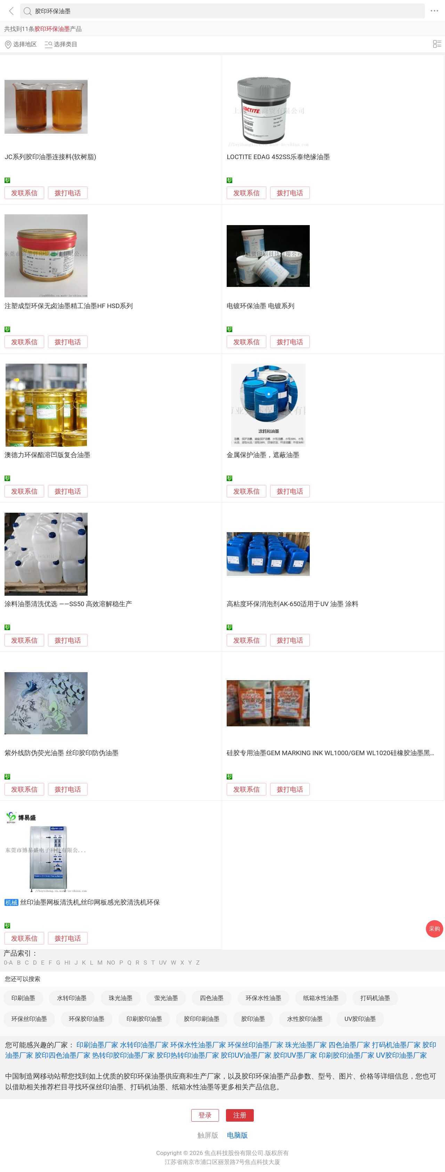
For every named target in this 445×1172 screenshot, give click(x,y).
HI (67, 963)
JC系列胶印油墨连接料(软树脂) (50, 157)
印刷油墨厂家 (97, 1045)
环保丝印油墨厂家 (255, 1045)
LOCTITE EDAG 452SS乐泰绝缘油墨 (278, 157)
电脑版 (237, 1135)
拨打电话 (68, 193)
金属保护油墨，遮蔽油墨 (263, 455)
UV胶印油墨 (360, 1018)
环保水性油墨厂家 (198, 1045)
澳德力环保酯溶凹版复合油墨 (47, 455)
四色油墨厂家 (349, 1045)
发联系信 (24, 193)
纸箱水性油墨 (321, 997)
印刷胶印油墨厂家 (346, 1055)
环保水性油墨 (263, 997)
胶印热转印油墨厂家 (187, 1055)
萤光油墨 (166, 997)
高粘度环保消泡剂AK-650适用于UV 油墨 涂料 (292, 604)
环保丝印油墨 (29, 1018)
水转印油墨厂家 (144, 1045)
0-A (8, 963)
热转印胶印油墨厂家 (123, 1055)
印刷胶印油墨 (144, 1018)
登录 (205, 1115)
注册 (239, 1115)
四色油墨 (212, 997)
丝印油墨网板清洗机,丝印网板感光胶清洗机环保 (90, 902)
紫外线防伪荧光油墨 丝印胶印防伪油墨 (62, 753)
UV (163, 963)
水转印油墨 (72, 997)
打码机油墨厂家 (396, 1045)
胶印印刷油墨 (201, 1018)
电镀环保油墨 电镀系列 (260, 306)
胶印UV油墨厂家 (246, 1055)
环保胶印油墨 (86, 1018)
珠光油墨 (120, 997)
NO (111, 963)
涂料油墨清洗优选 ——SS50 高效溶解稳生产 (68, 604)
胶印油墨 (253, 1018)
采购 (434, 928)
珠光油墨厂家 (306, 1045)
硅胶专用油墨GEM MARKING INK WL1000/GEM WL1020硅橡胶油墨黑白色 (335, 753)
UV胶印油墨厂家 (401, 1055)
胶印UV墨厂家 (295, 1055)
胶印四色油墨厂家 (62, 1055)
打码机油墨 (375, 997)
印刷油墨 (23, 997)
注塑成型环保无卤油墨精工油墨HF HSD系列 (69, 306)
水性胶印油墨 (305, 1018)
